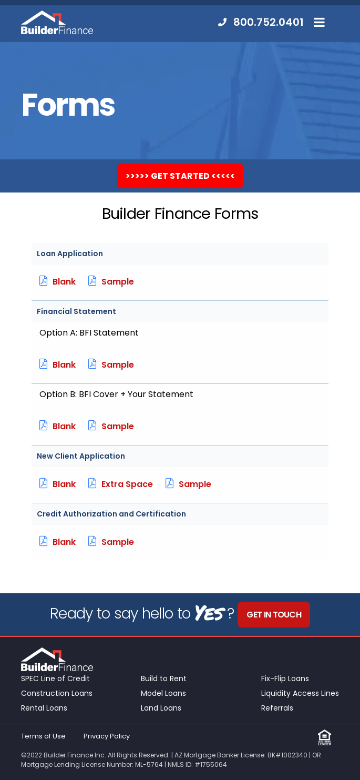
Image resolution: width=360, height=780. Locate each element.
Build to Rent (164, 678)
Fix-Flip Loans (285, 678)
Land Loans (161, 708)
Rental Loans (44, 708)
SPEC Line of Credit (55, 678)
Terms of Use (43, 736)
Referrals (277, 708)
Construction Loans (56, 693)
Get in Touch (273, 615)
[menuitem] (255, 22)
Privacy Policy (107, 736)
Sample (111, 282)
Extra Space (120, 484)
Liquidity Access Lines (300, 693)
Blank (57, 282)
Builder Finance (57, 22)
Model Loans (163, 693)
